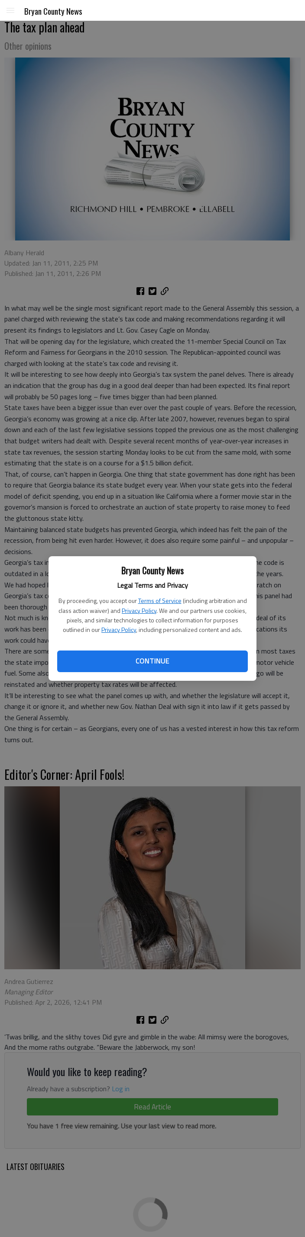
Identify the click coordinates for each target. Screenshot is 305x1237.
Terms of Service (160, 600)
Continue (152, 661)
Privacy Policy (139, 610)
